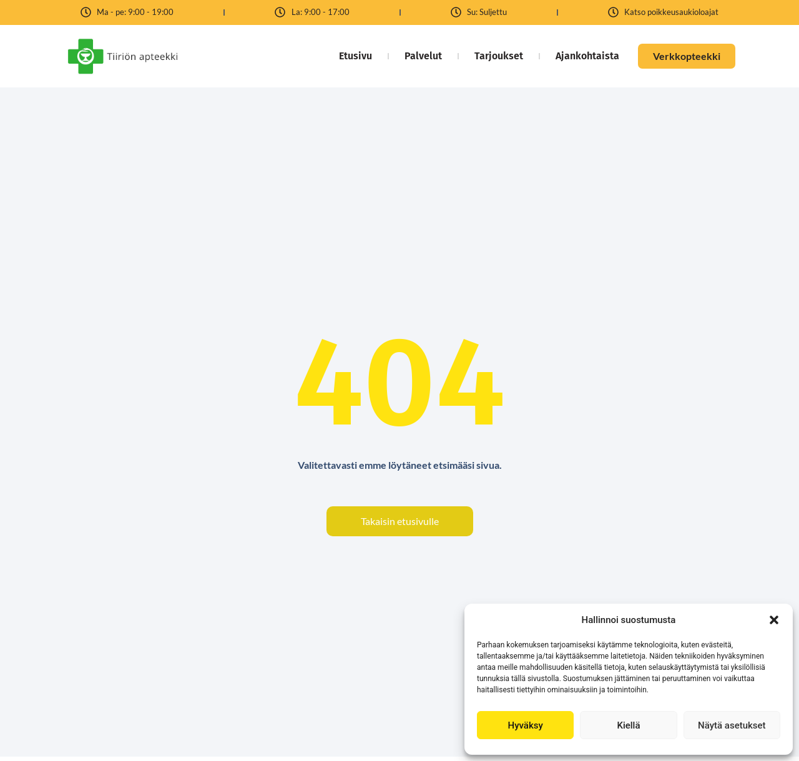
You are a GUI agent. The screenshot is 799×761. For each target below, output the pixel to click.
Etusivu (355, 56)
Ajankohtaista (587, 56)
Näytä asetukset (732, 725)
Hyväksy (525, 725)
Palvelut (423, 56)
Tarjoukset (498, 56)
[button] (774, 620)
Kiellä (628, 725)
